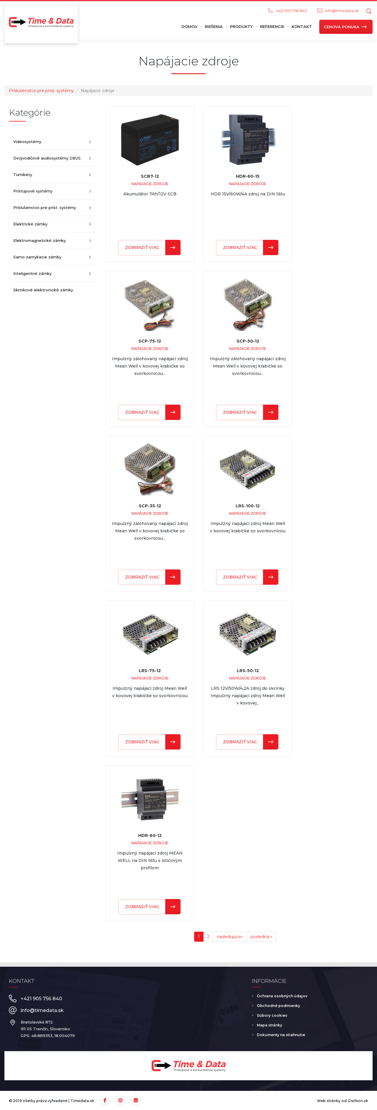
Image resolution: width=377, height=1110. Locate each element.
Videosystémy (27, 141)
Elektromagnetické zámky (39, 240)
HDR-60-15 (247, 176)
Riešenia (214, 26)
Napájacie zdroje (149, 184)
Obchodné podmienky (278, 1005)
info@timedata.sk (342, 10)
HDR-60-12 (150, 835)
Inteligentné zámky (32, 273)
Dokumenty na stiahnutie (281, 1035)
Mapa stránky (269, 1025)
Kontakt (302, 26)
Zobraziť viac (142, 247)
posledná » (261, 936)
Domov (189, 26)
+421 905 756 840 (291, 10)
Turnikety (22, 174)
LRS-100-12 (248, 506)
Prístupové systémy (32, 191)
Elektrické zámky (30, 224)
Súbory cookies (272, 1015)
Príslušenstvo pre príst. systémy (41, 90)
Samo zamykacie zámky (37, 257)
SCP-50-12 (248, 341)
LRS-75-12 (150, 670)
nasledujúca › (230, 936)
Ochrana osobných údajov (282, 996)
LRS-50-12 (248, 670)
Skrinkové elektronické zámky (43, 290)
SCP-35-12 (150, 506)
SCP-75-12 (149, 341)
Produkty (241, 26)
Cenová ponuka (341, 26)
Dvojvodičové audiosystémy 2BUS (47, 158)
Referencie (272, 26)
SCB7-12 (150, 176)
